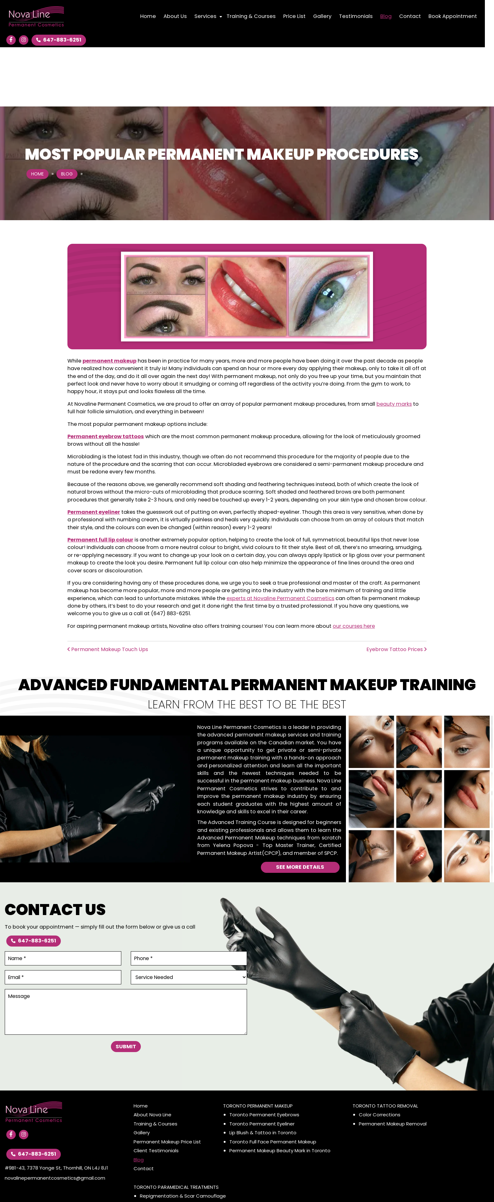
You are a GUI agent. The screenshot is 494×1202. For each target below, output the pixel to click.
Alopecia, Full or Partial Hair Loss (176, 1154)
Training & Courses (155, 1064)
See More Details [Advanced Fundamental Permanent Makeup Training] (300, 807)
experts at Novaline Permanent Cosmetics (280, 538)
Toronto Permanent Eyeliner (262, 1064)
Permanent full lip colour (100, 480)
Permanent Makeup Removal (393, 1064)
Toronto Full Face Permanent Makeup (272, 1082)
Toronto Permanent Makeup (258, 1046)
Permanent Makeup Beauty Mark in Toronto (279, 1091)
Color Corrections (379, 1055)
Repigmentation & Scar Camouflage (183, 1136)
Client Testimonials (156, 1091)
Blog (67, 115)
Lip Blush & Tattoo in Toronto (262, 1073)
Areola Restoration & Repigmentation (184, 1145)
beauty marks (394, 344)
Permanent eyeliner (93, 452)
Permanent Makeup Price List (167, 1082)
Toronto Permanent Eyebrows (264, 1055)
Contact (144, 1109)
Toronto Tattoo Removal (385, 1046)
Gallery (142, 1073)
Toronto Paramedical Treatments (176, 1127)
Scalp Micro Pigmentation (170, 1163)
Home (37, 115)
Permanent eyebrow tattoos (105, 377)
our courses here (354, 566)
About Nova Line (152, 1055)
